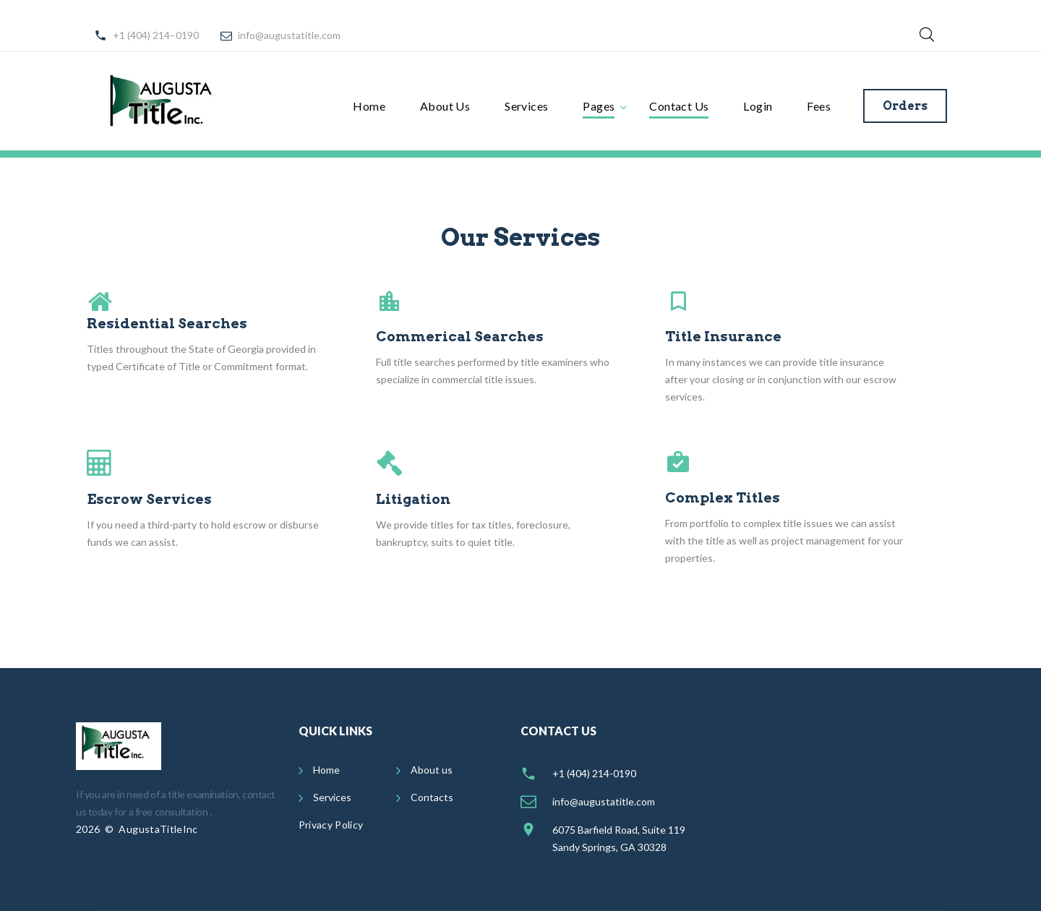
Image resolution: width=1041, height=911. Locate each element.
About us (432, 770)
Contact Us (678, 106)
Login (757, 106)
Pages (598, 106)
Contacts (432, 797)
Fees (819, 106)
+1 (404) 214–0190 (156, 35)
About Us (445, 106)
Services (526, 106)
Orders (905, 106)
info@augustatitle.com (289, 35)
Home (369, 106)
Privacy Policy (331, 824)
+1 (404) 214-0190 (594, 773)
